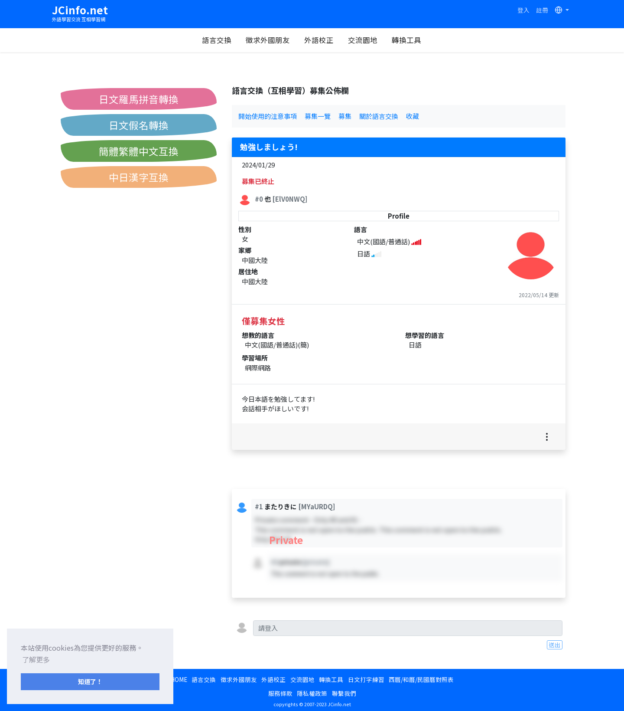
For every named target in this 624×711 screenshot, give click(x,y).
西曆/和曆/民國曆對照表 (421, 679)
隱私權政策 (312, 693)
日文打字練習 (366, 679)
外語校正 (319, 40)
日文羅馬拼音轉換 (139, 99)
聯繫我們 (344, 693)
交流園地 (362, 40)
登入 (523, 10)
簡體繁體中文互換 (139, 151)
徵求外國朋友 (268, 40)
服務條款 (280, 693)
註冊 (542, 10)
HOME (178, 679)
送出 (555, 644)
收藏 (412, 116)
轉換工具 (406, 40)
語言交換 (216, 40)
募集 (344, 116)
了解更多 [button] (36, 659)
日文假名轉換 (139, 125)
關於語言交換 (378, 116)
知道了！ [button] (90, 681)
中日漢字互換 (139, 177)
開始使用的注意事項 (267, 116)
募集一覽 (318, 116)
